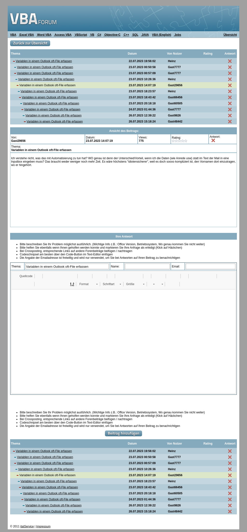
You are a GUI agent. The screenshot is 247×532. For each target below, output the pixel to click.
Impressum (43, 526)
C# (99, 34)
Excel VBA (26, 34)
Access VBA (63, 34)
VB (91, 34)
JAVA (145, 34)
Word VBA (43, 34)
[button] (24, 276)
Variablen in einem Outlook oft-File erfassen (44, 61)
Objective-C (111, 34)
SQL (135, 34)
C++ (126, 34)
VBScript (80, 34)
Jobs (177, 34)
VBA (13, 34)
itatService (27, 526)
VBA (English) (161, 34)
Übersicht (230, 34)
